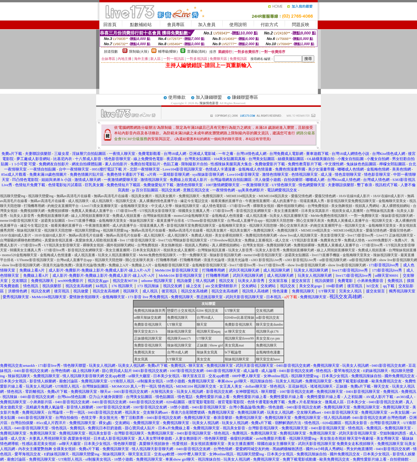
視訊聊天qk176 (267, 331)
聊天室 (202, 324)
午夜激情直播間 (257, 201)
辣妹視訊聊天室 (187, 206)
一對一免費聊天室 (364, 216)
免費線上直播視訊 (258, 240)
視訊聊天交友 (126, 201)
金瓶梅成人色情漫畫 (227, 216)
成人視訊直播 (256, 216)
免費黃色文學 (330, 240)
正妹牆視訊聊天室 (148, 338)
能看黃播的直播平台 (226, 201)
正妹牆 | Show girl (210, 345)
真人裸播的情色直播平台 (158, 201)
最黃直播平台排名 (170, 221)
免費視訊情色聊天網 (261, 235)
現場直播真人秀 (312, 201)
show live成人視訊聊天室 (298, 235)
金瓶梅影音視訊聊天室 (171, 265)
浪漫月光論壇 (214, 260)
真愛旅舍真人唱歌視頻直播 (96, 240)
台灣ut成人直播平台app (245, 221)
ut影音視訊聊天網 (332, 260)
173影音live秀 (239, 206)
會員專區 (175, 24)
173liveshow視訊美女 (226, 240)
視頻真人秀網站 (367, 206)
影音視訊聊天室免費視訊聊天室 (351, 201)
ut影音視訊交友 (267, 318)
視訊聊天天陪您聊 (279, 221)
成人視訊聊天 (78, 201)
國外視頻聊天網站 (291, 206)
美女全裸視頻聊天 (229, 235)
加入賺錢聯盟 (209, 97)
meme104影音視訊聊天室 (19, 221)
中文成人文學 (161, 206)
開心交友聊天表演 (310, 221)
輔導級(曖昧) (168, 52)
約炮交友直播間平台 (63, 206)
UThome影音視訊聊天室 (205, 221)
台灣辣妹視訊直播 (380, 211)
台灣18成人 (205, 318)
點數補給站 (141, 24)
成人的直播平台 (284, 201)
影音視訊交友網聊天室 (253, 211)
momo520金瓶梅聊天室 (191, 216)
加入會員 (206, 24)
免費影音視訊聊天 (148, 324)
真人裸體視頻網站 (396, 206)
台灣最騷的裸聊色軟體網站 (21, 240)
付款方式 (269, 24)
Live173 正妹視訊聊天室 (394, 235)
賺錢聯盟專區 (245, 97)
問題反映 (300, 24)
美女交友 (204, 359)
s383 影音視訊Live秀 (266, 260)
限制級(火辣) (139, 52)
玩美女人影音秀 (22, 216)
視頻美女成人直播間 (347, 211)
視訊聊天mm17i (179, 338)
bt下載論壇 (233, 352)
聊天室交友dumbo (269, 324)
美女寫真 (141, 359)
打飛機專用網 (34, 206)
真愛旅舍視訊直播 (58, 240)
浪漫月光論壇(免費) (58, 265)
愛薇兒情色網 (301, 196)
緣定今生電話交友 (194, 201)
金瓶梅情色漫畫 (268, 352)
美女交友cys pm (268, 338)
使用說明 (238, 24)
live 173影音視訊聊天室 (138, 240)
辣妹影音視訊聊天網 (397, 216)
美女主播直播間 (286, 211)
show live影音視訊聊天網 (398, 260)
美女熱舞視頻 (341, 206)
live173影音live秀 (361, 235)
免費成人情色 (354, 240)
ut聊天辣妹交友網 (147, 318)
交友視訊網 (264, 311)
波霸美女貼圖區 (53, 221)
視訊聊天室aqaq (209, 331)
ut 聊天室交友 (235, 331)
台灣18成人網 (177, 352)
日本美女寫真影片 (315, 211)
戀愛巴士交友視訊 (181, 311)
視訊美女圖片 (141, 196)
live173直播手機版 (82, 221)
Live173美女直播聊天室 (100, 206)
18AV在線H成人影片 (354, 196)
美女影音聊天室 (332, 235)
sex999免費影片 (380, 240)
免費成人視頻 (201, 235)
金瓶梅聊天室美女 (392, 201)
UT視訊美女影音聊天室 (157, 211)
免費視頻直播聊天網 (52, 216)
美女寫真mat (234, 345)
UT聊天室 (232, 311)
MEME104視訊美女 (241, 196)
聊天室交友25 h (146, 331)
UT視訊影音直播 (304, 240)
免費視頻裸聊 (57, 211)
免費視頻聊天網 (32, 211)
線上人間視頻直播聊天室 (90, 216)
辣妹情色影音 (209, 103)
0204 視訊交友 (207, 311)
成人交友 (282, 240)
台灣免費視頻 (318, 206)
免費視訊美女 (144, 352)
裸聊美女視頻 (263, 206)
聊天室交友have (268, 359)
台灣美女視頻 (253, 245)
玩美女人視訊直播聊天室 (289, 216)
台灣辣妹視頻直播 (157, 216)
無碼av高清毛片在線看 (73, 196)
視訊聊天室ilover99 (239, 338)
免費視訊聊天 (189, 196)
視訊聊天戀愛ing (13, 196)
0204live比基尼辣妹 (239, 318)
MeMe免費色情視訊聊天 (329, 216)
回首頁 (109, 24)
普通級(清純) (197, 52)
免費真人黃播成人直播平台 (92, 211)
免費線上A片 (119, 265)
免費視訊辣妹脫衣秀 (149, 311)
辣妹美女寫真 (207, 352)
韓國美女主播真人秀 (194, 211)
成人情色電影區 (214, 206)
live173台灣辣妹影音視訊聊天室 (182, 240)
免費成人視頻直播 (126, 216)
